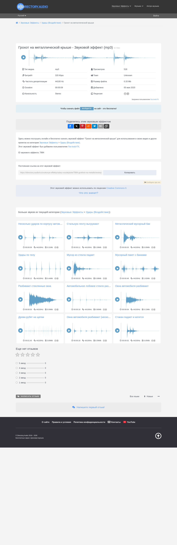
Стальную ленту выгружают (83, 363)
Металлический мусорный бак (132, 363)
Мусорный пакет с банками (130, 394)
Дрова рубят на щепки (31, 456)
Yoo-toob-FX (154, 134)
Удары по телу (26, 394)
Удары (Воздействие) (70, 212)
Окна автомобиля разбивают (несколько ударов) (95, 456)
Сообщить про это (152, 252)
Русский (21, 16)
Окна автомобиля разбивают (132, 425)
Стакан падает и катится (129, 456)
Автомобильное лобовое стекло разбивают (92, 425)
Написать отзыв (28, 535)
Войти (156, 16)
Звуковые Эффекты (48, 212)
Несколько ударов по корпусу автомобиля (42, 363)
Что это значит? (88, 262)
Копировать (128, 241)
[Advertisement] (88, 56)
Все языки (134, 536)
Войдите (86, 143)
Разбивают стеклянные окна (34, 425)
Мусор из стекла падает (80, 394)
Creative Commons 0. (116, 258)
